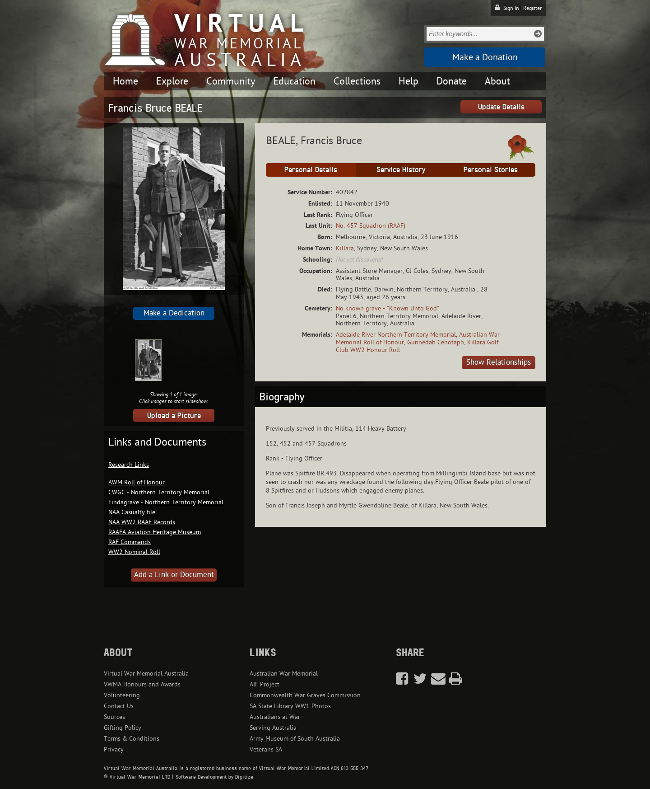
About (497, 81)
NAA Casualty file (131, 512)
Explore (172, 81)
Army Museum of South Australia (295, 738)
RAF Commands (129, 542)
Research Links (128, 465)
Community (230, 81)
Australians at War (275, 717)
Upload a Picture (174, 415)
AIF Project (264, 684)
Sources (114, 717)
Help (408, 81)
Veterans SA (266, 749)
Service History (400, 169)
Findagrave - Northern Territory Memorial (165, 502)
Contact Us (119, 706)
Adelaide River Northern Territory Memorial (396, 334)
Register (532, 8)
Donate (451, 81)
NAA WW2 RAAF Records (141, 522)
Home (125, 81)
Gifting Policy (122, 728)
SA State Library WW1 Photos (290, 706)
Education (294, 81)
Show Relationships (498, 362)
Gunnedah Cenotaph (435, 342)
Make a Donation (485, 57)
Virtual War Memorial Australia (146, 673)
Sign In (511, 8)
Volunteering (122, 695)
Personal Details (310, 169)
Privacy (114, 749)
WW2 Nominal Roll (134, 552)
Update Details (501, 106)
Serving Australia (273, 728)
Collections (357, 81)
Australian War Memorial (284, 673)
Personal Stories (491, 169)
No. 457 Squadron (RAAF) (370, 226)
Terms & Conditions (131, 738)
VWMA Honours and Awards (142, 684)
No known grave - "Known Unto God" (387, 308)
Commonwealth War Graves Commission (305, 695)
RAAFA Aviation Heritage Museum (154, 532)
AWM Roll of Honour (136, 482)
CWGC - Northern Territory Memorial (158, 492)
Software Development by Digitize (214, 777)
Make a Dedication (174, 313)
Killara (345, 248)
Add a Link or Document (174, 574)
